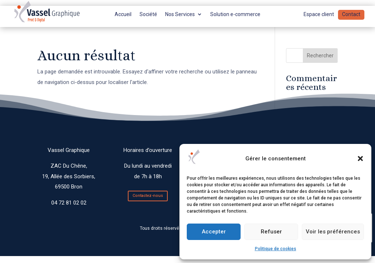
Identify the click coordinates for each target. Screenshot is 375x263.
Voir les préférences (333, 231)
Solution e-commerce (235, 14)
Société (148, 14)
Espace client (319, 14)
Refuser (271, 231)
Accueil (123, 14)
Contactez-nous (148, 195)
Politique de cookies (275, 248)
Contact (351, 14)
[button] (360, 158)
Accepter (214, 231)
